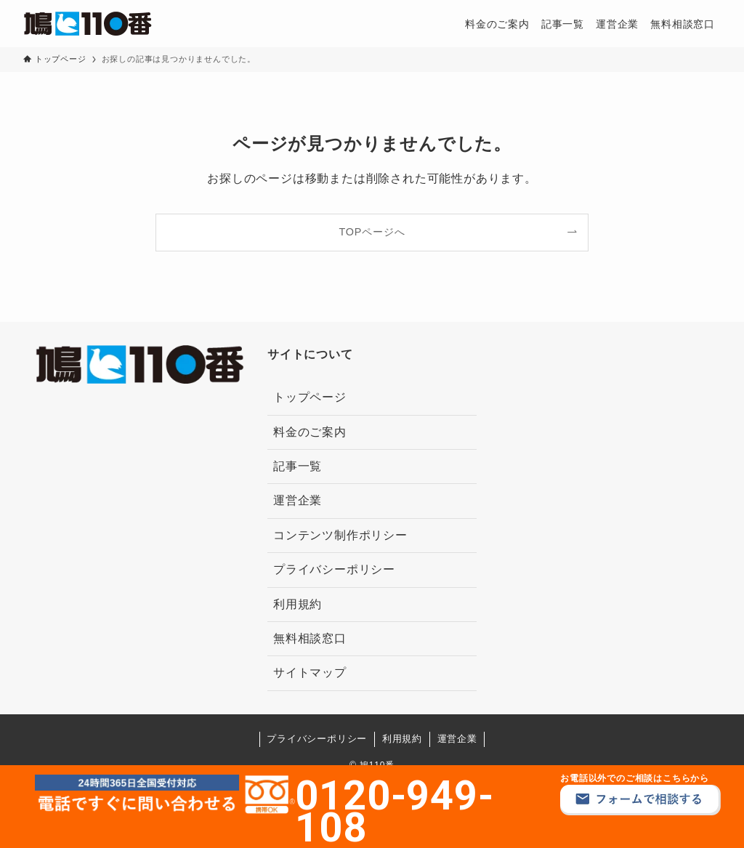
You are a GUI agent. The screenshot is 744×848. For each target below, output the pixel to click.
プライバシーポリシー (334, 569)
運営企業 (297, 500)
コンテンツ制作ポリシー (340, 535)
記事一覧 (297, 466)
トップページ (310, 397)
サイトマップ (310, 672)
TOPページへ (372, 232)
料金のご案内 (310, 432)
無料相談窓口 (310, 638)
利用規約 (297, 604)
